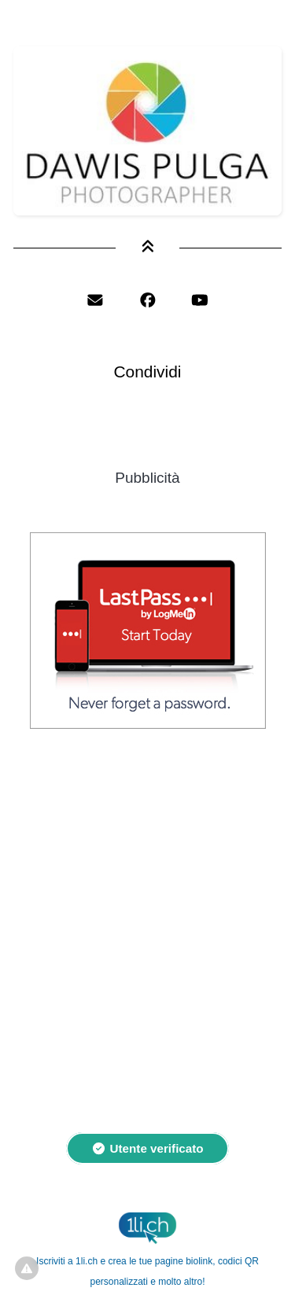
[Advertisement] (147, 921)
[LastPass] (148, 724)
